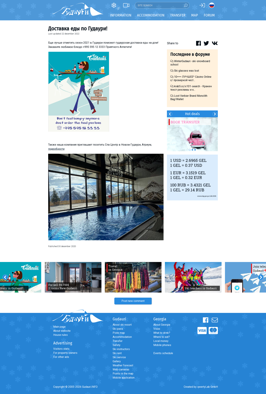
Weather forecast (123, 365)
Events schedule (163, 353)
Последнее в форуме (190, 54)
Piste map (119, 332)
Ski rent (117, 353)
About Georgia (161, 324)
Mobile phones (162, 345)
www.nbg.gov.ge (203, 196)
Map (194, 15)
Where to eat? (161, 337)
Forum (209, 15)
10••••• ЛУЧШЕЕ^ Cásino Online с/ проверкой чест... (190, 78)
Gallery (117, 361)
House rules (60, 334)
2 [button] (192, 150)
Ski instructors (121, 349)
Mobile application (124, 377)
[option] (192, 134)
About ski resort (122, 324)
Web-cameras (121, 369)
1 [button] (190, 150)
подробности (56, 149)
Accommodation (122, 337)
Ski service (119, 357)
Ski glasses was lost (184, 70)
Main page (59, 326)
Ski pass (118, 328)
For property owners (65, 352)
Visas (156, 328)
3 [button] (195, 150)
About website (62, 330)
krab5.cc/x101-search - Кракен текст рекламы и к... (191, 88)
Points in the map (123, 373)
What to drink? (161, 332)
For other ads (61, 357)
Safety (116, 345)
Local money (160, 341)
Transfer (117, 341)
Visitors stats (61, 348)
